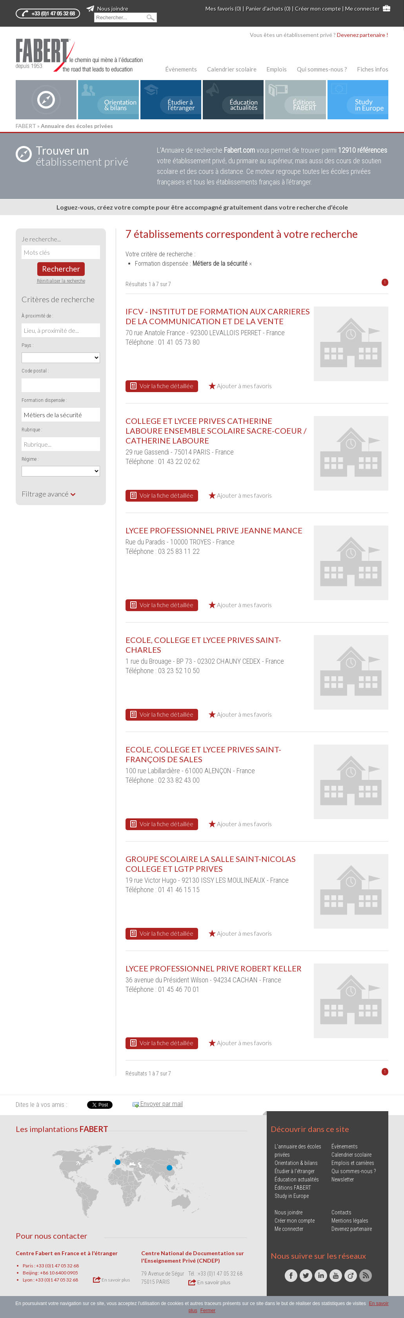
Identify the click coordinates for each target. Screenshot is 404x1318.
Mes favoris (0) (223, 8)
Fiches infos (372, 69)
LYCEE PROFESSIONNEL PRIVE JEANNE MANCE (214, 530)
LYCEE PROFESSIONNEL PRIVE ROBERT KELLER (214, 968)
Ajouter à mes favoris (240, 385)
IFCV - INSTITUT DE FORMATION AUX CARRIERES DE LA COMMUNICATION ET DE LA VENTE (218, 316)
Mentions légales (349, 1221)
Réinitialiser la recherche (61, 281)
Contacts (341, 1212)
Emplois (276, 69)
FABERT (26, 125)
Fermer (208, 1310)
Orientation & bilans (296, 1163)
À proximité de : (37, 316)
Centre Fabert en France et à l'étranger (67, 1253)
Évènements (181, 69)
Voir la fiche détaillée (161, 385)
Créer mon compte (318, 8)
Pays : (28, 345)
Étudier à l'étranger (295, 1171)
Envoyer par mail (158, 1104)
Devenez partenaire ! (362, 34)
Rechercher (61, 268)
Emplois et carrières (352, 1163)
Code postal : (35, 371)
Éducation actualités (297, 1179)
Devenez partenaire (351, 1229)
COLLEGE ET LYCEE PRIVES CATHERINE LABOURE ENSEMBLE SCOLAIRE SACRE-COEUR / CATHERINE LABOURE (216, 430)
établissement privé (82, 156)
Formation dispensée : (44, 400)
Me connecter (362, 8)
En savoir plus (111, 1279)
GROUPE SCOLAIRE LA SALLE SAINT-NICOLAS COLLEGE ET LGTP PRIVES (211, 863)
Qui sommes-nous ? (322, 69)
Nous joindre (107, 8)
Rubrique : (32, 430)
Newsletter (342, 1179)
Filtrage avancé (49, 493)
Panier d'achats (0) (268, 8)
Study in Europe (292, 1196)
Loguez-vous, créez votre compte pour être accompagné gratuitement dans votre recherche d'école (202, 207)
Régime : (30, 459)
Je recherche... (41, 239)
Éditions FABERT (293, 1188)
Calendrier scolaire (232, 69)
